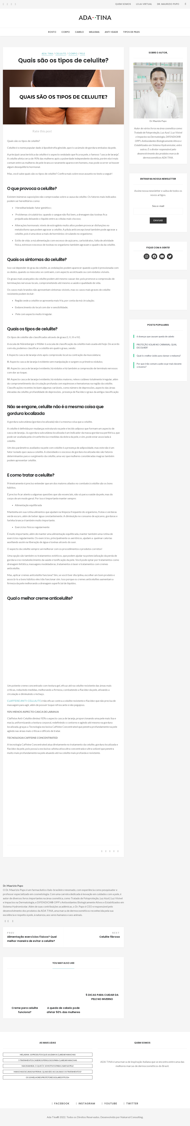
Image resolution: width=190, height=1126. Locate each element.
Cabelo (79, 32)
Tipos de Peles (131, 32)
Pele (82, 53)
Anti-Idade (111, 32)
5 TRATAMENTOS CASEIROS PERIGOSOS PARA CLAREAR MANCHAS (47, 1060)
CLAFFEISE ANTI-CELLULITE (24, 700)
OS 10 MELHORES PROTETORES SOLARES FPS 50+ (47, 1077)
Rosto (52, 32)
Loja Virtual (144, 4)
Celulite (60, 53)
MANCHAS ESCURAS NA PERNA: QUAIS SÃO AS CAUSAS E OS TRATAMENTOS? (47, 1071)
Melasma (94, 32)
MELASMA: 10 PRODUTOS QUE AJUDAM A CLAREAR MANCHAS (47, 1054)
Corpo (65, 32)
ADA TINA (47, 53)
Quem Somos (123, 4)
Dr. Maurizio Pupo (168, 4)
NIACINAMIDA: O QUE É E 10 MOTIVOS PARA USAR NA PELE (48, 1066)
